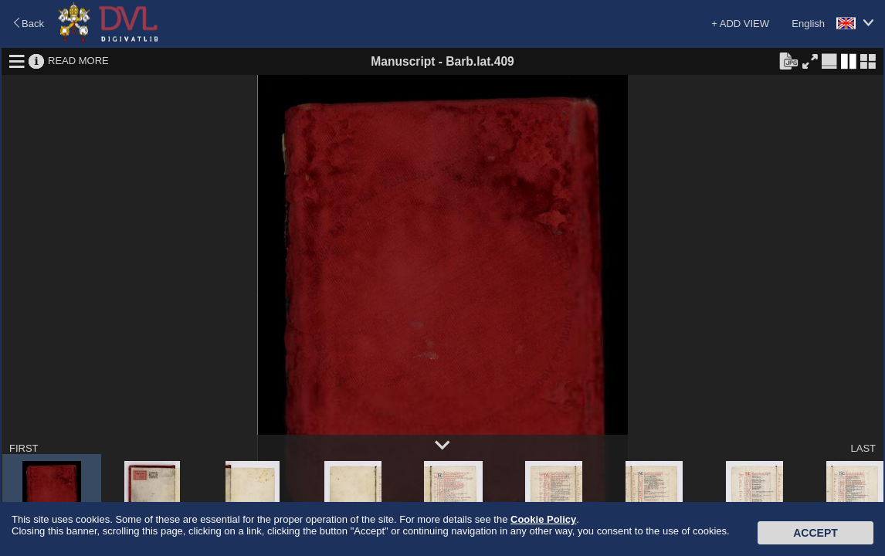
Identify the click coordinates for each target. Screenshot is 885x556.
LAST (863, 448)
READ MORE (78, 60)
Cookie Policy (543, 519)
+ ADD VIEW (740, 23)
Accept (815, 533)
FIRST (24, 448)
